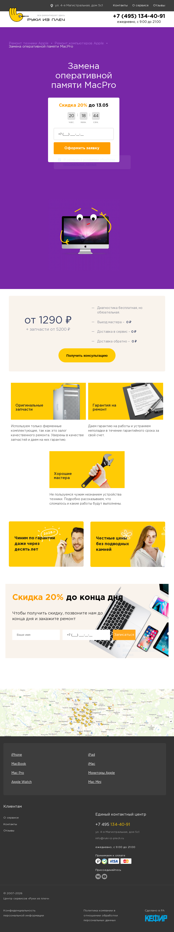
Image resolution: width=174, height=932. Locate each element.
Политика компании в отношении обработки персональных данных (101, 915)
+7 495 (112, 824)
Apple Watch (21, 782)
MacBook (18, 764)
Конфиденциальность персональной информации (23, 913)
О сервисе (140, 5)
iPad (91, 755)
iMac (91, 764)
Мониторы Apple (101, 773)
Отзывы (159, 5)
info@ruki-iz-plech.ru (109, 838)
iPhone (16, 755)
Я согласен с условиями (89, 163)
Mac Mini (94, 782)
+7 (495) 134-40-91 (139, 16)
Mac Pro (17, 773)
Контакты (120, 5)
